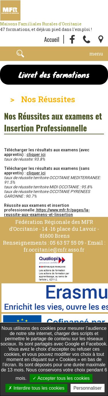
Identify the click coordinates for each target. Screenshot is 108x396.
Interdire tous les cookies (36, 388)
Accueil (51, 39)
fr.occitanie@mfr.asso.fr (54, 249)
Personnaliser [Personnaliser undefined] (87, 388)
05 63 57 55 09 (67, 242)
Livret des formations (54, 74)
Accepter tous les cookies (61, 378)
